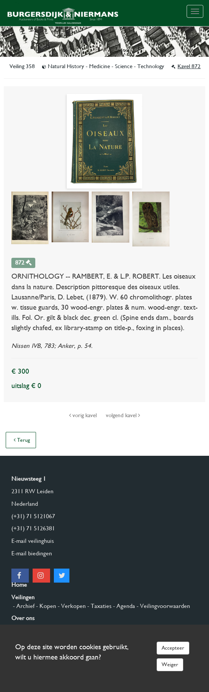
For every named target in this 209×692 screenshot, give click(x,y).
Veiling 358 (22, 66)
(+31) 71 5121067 (33, 516)
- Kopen (45, 605)
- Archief (23, 605)
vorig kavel (83, 415)
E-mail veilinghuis (32, 540)
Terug (22, 440)
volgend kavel (123, 415)
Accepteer (173, 648)
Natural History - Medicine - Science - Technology (104, 66)
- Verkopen (71, 605)
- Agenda (123, 605)
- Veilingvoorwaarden (162, 605)
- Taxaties (99, 605)
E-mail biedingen (31, 553)
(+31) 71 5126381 (33, 528)
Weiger (170, 664)
